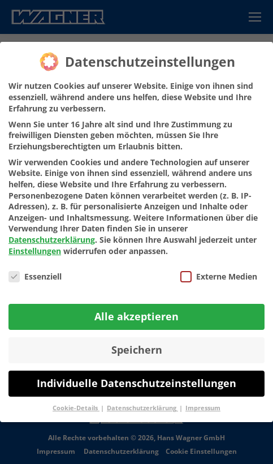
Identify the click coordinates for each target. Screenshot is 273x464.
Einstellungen (34, 251)
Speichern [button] (136, 349)
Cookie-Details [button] (76, 408)
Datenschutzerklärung (51, 239)
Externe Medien (218, 276)
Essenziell (35, 276)
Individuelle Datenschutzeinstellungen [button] (136, 383)
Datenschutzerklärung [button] (142, 408)
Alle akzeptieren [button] (136, 316)
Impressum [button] (202, 408)
